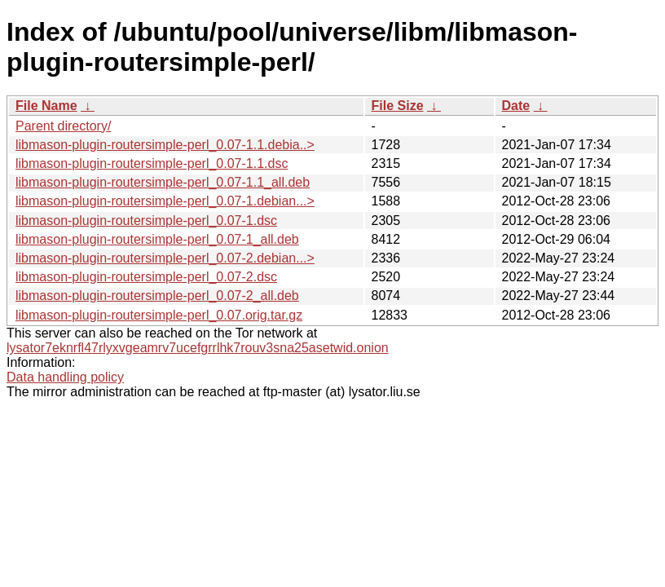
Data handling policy (65, 377)
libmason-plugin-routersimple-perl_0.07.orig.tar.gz (158, 315)
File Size (398, 106)
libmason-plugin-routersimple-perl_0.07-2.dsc (146, 277)
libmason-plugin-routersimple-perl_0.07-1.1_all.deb (162, 182)
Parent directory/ (63, 126)
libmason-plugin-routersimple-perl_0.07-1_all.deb (157, 239)
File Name (46, 106)
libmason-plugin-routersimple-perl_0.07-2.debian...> (165, 258)
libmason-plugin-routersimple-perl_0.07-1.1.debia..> (165, 145)
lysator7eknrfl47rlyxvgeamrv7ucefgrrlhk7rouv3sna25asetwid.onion (198, 348)
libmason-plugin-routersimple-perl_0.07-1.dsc (146, 220)
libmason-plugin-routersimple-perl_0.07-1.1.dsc (151, 163)
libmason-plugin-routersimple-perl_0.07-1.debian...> (165, 201)
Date (516, 106)
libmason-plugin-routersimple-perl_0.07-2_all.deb (157, 295)
